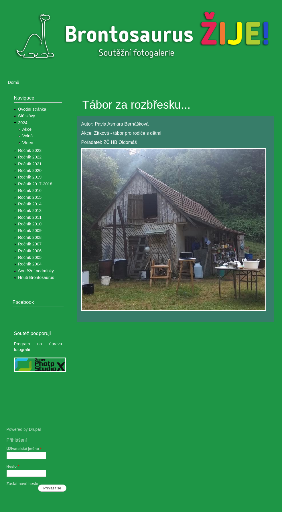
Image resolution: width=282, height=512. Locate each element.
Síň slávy (26, 116)
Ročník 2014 (30, 204)
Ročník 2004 (30, 264)
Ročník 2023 (30, 150)
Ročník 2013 (30, 210)
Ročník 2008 (30, 237)
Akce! (27, 129)
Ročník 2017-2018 (35, 184)
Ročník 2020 (30, 170)
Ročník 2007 (30, 244)
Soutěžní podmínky (36, 271)
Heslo (13, 466)
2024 (22, 122)
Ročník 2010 (30, 224)
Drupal (35, 429)
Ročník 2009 (30, 230)
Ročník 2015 (30, 197)
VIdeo (27, 142)
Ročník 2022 (30, 157)
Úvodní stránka (32, 109)
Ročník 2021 (30, 164)
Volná (27, 136)
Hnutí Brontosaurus (36, 277)
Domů (13, 82)
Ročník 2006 (30, 251)
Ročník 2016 (30, 190)
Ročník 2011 (30, 217)
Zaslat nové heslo (22, 484)
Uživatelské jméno (24, 448)
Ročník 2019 (30, 177)
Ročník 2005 (30, 257)
